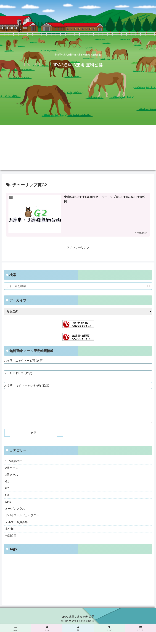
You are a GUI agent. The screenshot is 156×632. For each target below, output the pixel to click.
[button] (148, 286)
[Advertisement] (78, 148)
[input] (78, 286)
